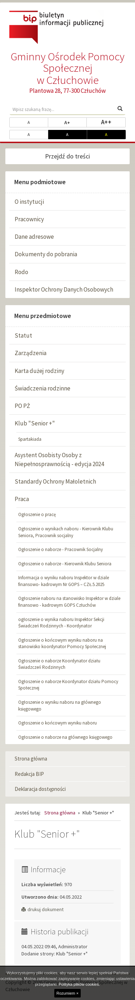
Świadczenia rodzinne (42, 388)
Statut (23, 335)
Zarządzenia (30, 353)
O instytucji (29, 202)
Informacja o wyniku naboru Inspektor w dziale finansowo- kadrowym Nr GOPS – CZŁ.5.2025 (63, 581)
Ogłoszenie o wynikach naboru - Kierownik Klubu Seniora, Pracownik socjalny (65, 532)
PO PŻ (22, 406)
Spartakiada (29, 439)
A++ (113, 121)
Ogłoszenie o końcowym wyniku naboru (57, 723)
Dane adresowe (34, 237)
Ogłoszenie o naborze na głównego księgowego (65, 737)
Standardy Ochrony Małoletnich (55, 481)
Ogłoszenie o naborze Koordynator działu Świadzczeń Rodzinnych (59, 664)
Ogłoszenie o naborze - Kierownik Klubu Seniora (64, 564)
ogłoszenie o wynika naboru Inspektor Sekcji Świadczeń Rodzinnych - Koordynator (61, 622)
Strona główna (31, 758)
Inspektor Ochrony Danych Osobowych (64, 289)
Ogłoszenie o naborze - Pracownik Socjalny (60, 549)
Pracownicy (29, 219)
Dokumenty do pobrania (46, 254)
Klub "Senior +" (35, 423)
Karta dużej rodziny (39, 371)
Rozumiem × (67, 993)
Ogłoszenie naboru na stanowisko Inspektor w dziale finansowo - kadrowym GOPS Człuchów (69, 601)
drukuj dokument (42, 909)
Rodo (21, 272)
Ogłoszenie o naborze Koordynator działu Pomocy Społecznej (68, 684)
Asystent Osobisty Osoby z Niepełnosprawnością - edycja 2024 (59, 459)
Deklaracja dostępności (40, 789)
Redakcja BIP (29, 774)
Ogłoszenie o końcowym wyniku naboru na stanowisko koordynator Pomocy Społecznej (62, 643)
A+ (75, 122)
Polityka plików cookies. (79, 984)
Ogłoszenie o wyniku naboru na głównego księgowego (59, 705)
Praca (22, 499)
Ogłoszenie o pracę (37, 514)
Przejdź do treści (67, 156)
